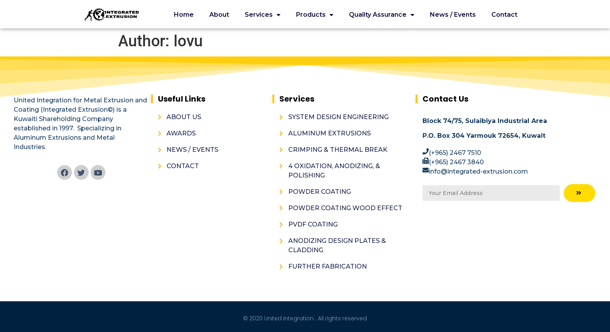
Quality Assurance (381, 15)
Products (314, 15)
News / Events (453, 14)
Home (184, 14)
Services (262, 15)
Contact (504, 14)
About (219, 14)
